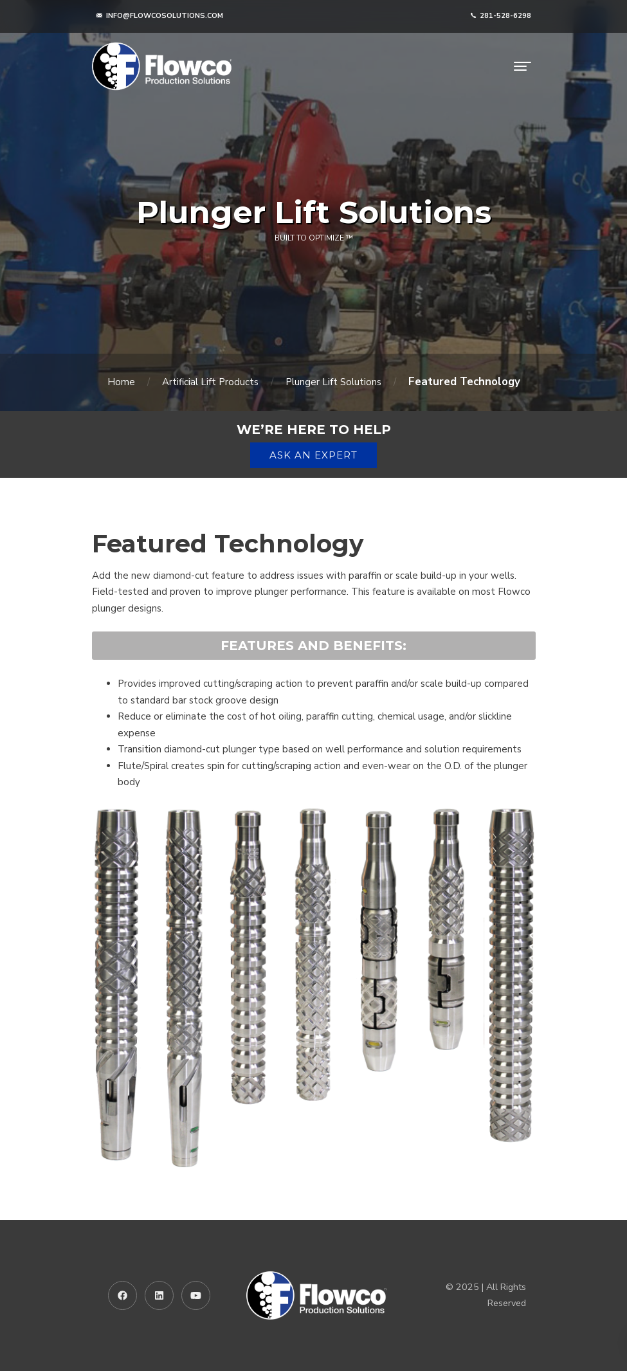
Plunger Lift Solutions (333, 382)
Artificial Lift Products (210, 382)
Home (121, 382)
